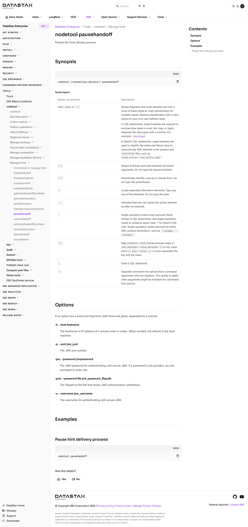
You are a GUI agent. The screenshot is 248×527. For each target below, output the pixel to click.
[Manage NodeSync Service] (29, 157)
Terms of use (122, 505)
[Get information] (29, 116)
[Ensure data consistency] (29, 147)
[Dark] (238, 6)
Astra (37, 17)
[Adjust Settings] (29, 132)
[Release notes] (25, 315)
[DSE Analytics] (25, 292)
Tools (162, 17)
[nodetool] (27, 106)
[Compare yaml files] (27, 270)
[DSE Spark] (25, 309)
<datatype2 (139, 136)
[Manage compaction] (29, 152)
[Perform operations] (29, 127)
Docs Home (14, 17)
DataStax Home (13, 506)
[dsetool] (27, 255)
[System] (242, 6)
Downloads (10, 521)
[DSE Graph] (25, 298)
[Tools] (25, 91)
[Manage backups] (29, 142)
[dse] (27, 244)
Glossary (9, 511)
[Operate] (25, 62)
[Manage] (25, 67)
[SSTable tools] (27, 260)
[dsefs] (27, 250)
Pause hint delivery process (81, 439)
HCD (75, 17)
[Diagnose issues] (29, 137)
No (76, 479)
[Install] (25, 50)
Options (64, 305)
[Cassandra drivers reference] (25, 85)
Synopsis (65, 61)
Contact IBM (237, 504)
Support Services (139, 17)
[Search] (131, 6)
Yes (61, 479)
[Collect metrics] (29, 122)
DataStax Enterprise (67, 26)
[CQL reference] (25, 79)
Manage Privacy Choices (147, 505)
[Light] (233, 6)
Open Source (111, 17)
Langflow (56, 17)
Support (9, 516)
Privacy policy (105, 505)
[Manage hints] (29, 163)
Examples (66, 419)
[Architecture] (25, 38)
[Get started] (25, 32)
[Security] (25, 73)
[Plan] (25, 44)
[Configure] (25, 56)
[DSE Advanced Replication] (25, 286)
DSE (90, 17)
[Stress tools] (27, 275)
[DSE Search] (25, 304)
